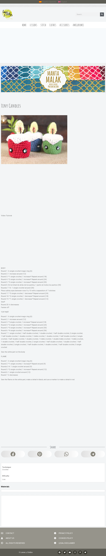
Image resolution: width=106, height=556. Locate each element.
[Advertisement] (53, 43)
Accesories (64, 25)
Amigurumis (78, 25)
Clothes (52, 25)
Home (24, 25)
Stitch (43, 25)
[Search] (102, 14)
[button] (13, 454)
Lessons (33, 25)
